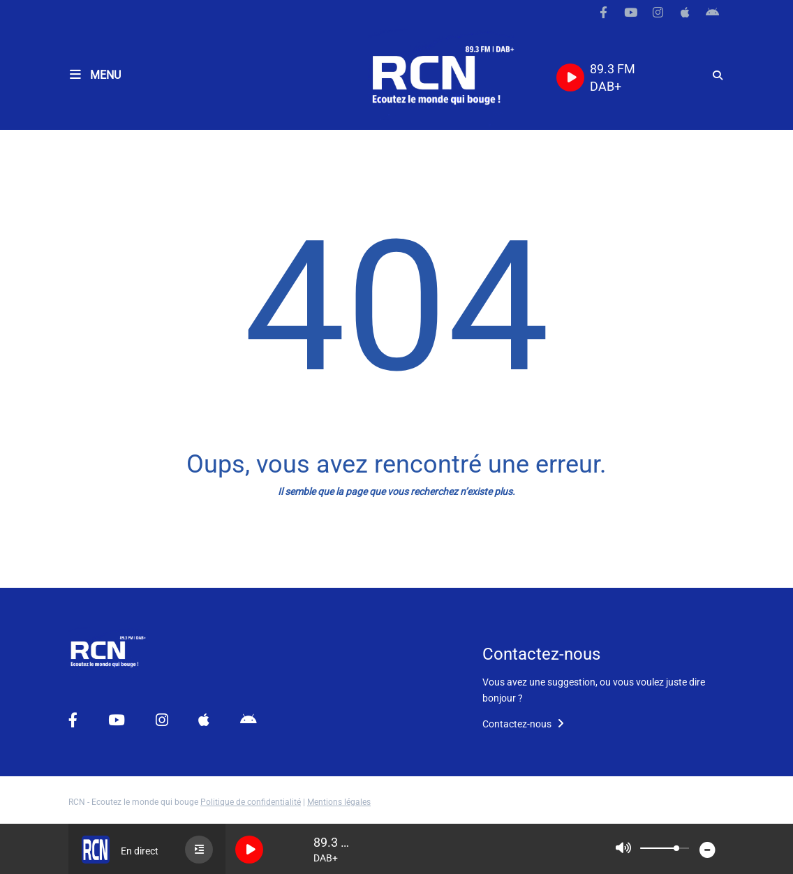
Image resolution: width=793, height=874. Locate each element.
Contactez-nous (523, 723)
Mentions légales (339, 802)
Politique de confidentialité (250, 802)
